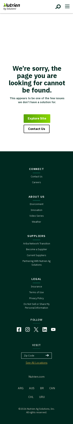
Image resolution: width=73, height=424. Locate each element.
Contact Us (36, 129)
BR (42, 388)
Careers (36, 182)
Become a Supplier (36, 249)
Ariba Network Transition (36, 243)
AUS (31, 388)
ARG (20, 388)
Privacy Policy (36, 298)
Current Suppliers (36, 255)
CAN (52, 388)
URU (42, 397)
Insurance (36, 286)
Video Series (36, 215)
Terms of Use (36, 292)
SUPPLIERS (36, 236)
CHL (31, 397)
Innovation (36, 210)
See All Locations (36, 362)
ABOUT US (36, 196)
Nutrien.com (36, 376)
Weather (36, 221)
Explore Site (37, 118)
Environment (36, 204)
